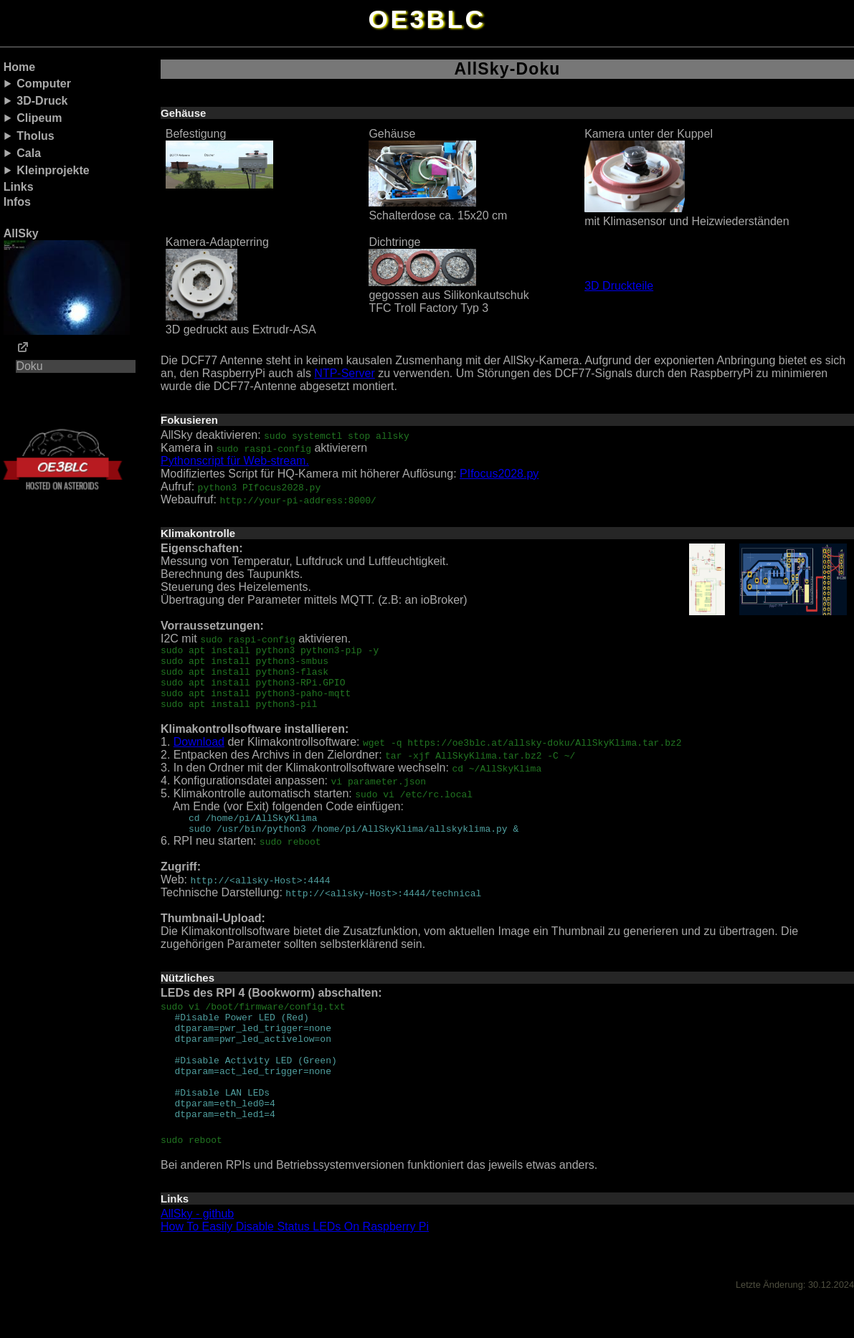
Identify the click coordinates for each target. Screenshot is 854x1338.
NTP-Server (344, 373)
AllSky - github (197, 1252)
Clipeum (39, 118)
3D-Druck (41, 101)
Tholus (35, 136)
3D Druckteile (618, 286)
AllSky (67, 281)
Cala (28, 153)
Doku (29, 366)
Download (199, 755)
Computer (43, 83)
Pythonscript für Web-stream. (235, 461)
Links (19, 187)
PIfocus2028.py (499, 474)
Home (19, 67)
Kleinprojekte (52, 170)
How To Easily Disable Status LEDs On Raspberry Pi (295, 1265)
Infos (17, 202)
